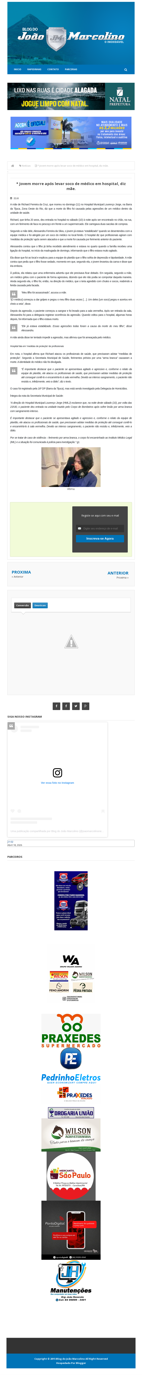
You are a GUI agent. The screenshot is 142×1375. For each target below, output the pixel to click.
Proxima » (122, 577)
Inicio (17, 69)
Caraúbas (12, 848)
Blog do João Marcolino (70, 1359)
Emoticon (40, 605)
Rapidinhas (34, 69)
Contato (53, 69)
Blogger (81, 1363)
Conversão (22, 605)
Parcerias (71, 69)
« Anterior (17, 576)
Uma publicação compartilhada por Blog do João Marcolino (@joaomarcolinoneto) (57, 831)
